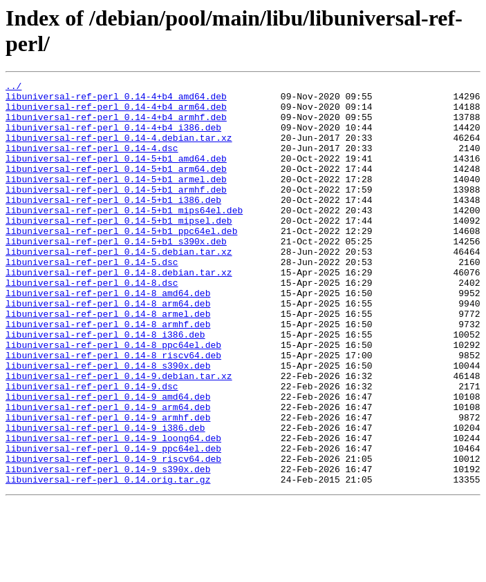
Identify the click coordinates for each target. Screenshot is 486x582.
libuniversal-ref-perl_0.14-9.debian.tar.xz (119, 435)
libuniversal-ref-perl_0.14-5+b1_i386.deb (113, 224)
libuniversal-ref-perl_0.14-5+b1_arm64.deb (116, 187)
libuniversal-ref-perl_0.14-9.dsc (92, 448)
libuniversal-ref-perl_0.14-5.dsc (92, 299)
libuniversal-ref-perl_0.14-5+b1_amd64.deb (116, 174)
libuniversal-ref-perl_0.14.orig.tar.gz (108, 560)
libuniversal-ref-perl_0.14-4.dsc (92, 162)
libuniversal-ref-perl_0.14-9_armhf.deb (108, 485)
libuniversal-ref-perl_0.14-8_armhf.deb (108, 373)
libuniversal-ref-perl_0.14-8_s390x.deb (108, 423)
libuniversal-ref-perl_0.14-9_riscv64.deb (113, 535)
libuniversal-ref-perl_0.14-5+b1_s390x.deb (116, 274)
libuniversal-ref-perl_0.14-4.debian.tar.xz (119, 150)
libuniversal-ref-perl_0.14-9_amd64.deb (108, 460)
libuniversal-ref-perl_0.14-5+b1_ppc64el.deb (121, 261)
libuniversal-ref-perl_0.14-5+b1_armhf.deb (116, 212)
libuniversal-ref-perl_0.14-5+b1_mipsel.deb (119, 249)
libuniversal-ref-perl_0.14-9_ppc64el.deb (113, 522)
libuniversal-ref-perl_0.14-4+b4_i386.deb (113, 137)
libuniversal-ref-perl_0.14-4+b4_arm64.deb (116, 112)
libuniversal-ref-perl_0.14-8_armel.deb (108, 361)
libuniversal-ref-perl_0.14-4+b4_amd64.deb (116, 100)
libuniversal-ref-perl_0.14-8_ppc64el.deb (113, 398)
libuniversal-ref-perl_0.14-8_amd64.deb (108, 336)
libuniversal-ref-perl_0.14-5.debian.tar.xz (119, 286)
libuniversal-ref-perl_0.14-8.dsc (92, 324)
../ (13, 87)
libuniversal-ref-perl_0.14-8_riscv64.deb (113, 411)
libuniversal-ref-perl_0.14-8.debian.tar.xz (119, 311)
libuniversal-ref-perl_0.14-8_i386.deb (105, 386)
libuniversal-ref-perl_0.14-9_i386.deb (105, 498)
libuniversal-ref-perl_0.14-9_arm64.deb (108, 473)
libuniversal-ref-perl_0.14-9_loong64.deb (113, 510)
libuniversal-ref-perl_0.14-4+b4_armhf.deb (116, 125)
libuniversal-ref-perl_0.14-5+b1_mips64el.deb (124, 237)
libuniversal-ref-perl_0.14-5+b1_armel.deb (116, 199)
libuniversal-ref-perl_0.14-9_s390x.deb (108, 547)
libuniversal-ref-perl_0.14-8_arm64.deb (108, 348)
